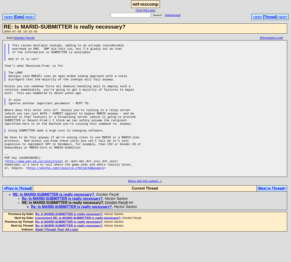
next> (29, 17)
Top (139, 10)
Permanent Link (271, 38)
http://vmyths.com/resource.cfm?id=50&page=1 (66, 194)
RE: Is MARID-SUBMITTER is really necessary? (53, 222)
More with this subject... (145, 209)
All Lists (149, 10)
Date (19, 17)
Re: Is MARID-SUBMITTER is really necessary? (62, 226)
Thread (270, 17)
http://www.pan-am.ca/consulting (33, 186)
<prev (8, 17)
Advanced (172, 15)
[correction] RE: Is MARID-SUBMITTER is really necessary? (78, 245)
